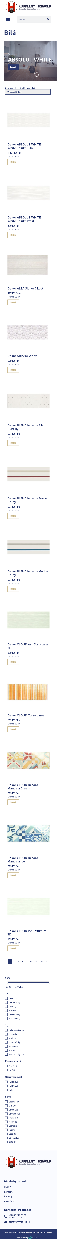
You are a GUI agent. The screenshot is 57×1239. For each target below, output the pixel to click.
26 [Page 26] (41, 961)
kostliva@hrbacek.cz (19, 1222)
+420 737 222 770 (17, 1217)
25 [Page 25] (36, 961)
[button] (8, 19)
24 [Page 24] (31, 961)
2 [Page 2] (14, 961)
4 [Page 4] (22, 961)
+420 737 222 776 (17, 1215)
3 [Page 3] (18, 961)
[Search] (48, 19)
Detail (13, 67)
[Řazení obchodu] (28, 92)
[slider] (6, 982)
